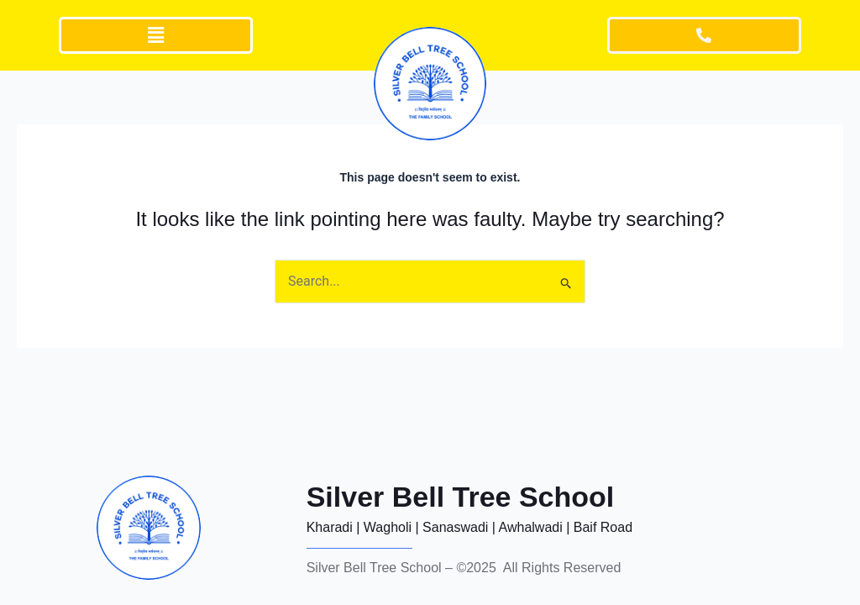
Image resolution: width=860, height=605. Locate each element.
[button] (156, 35)
